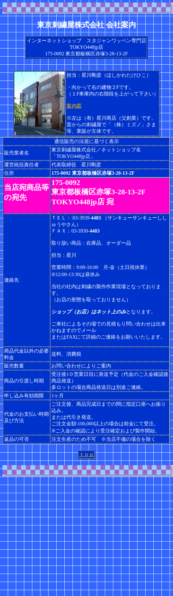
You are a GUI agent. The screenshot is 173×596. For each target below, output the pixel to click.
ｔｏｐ (86, 454)
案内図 (74, 106)
